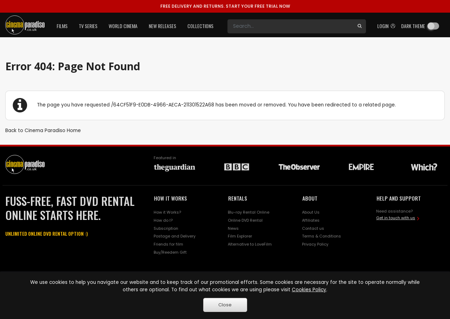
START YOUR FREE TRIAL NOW (225, 6)
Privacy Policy (315, 244)
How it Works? (167, 212)
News (233, 228)
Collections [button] (200, 26)
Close (225, 305)
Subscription (166, 228)
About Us (311, 212)
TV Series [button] (88, 26)
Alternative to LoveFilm (250, 244)
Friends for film (168, 244)
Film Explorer (240, 236)
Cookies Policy (309, 289)
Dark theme (413, 26)
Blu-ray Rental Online (248, 212)
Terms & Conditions (321, 236)
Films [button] (62, 26)
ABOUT (309, 198)
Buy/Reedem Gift (170, 252)
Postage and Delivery (174, 236)
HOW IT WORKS (170, 198)
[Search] (290, 26)
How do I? (163, 220)
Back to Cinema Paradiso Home (43, 130)
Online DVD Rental (245, 220)
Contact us (313, 228)
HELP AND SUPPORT (399, 198)
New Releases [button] (162, 26)
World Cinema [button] (123, 26)
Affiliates (311, 220)
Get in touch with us (395, 218)
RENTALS (237, 198)
